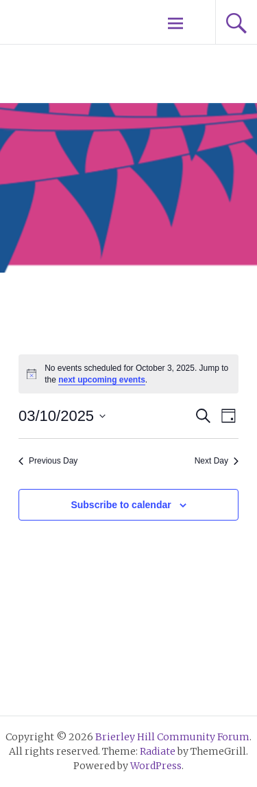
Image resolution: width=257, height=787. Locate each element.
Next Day (216, 461)
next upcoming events (101, 380)
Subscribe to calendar (121, 504)
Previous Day (48, 461)
